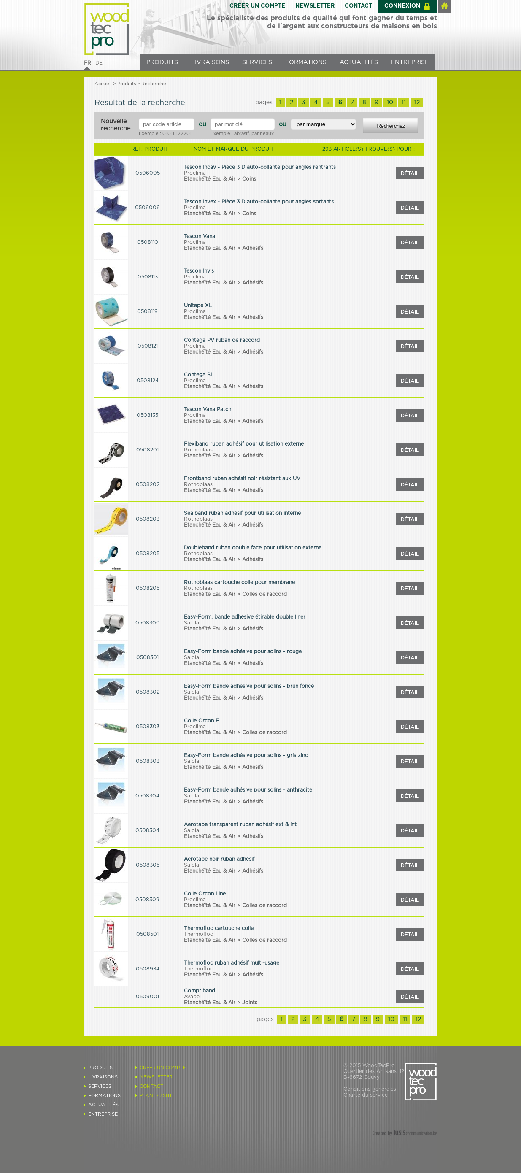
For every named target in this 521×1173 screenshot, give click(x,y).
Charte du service (365, 1094)
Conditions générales (369, 1089)
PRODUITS (162, 62)
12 (417, 102)
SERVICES (257, 62)
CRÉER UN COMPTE (257, 6)
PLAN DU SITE (156, 1095)
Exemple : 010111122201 (165, 133)
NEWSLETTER (315, 6)
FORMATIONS (306, 62)
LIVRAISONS (210, 62)
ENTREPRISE (410, 62)
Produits (126, 83)
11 (404, 102)
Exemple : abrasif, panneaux (242, 133)
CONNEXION (402, 6)
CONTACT (358, 6)
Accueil (103, 83)
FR (87, 62)
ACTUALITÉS (359, 62)
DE (99, 62)
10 (390, 102)
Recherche (153, 83)
